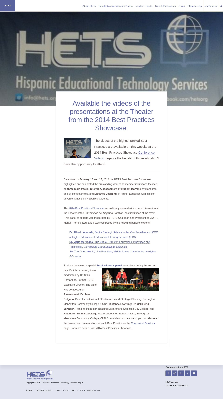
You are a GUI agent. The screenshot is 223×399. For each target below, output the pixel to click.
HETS (7, 5)
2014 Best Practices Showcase (86, 208)
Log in (80, 383)
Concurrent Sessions (143, 323)
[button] (221, 5)
